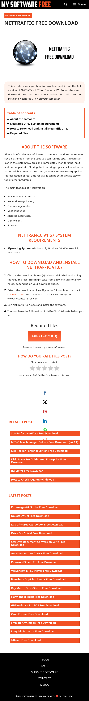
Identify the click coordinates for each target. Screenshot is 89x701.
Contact (44, 678)
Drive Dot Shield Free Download (31, 533)
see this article (15, 294)
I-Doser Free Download (26, 640)
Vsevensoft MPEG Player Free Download (37, 570)
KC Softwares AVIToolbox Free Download (37, 524)
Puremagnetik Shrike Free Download (35, 507)
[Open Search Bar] (65, 4)
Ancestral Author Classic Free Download (37, 553)
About (44, 660)
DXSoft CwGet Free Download (30, 516)
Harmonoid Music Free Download (32, 596)
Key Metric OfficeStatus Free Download (36, 588)
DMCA (44, 685)
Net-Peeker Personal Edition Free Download (39, 450)
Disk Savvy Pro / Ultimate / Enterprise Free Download (38, 461)
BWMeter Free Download (27, 471)
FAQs (44, 666)
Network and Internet (18, 15)
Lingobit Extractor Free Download (33, 631)
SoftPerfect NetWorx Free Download (34, 433)
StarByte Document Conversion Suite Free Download (38, 543)
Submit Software (44, 672)
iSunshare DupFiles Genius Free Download (38, 579)
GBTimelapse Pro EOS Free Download (35, 605)
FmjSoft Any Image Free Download (33, 622)
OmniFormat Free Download (29, 614)
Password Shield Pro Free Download (34, 562)
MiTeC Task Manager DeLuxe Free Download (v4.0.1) (44, 442)
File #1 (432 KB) (44, 336)
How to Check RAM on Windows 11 (33, 479)
